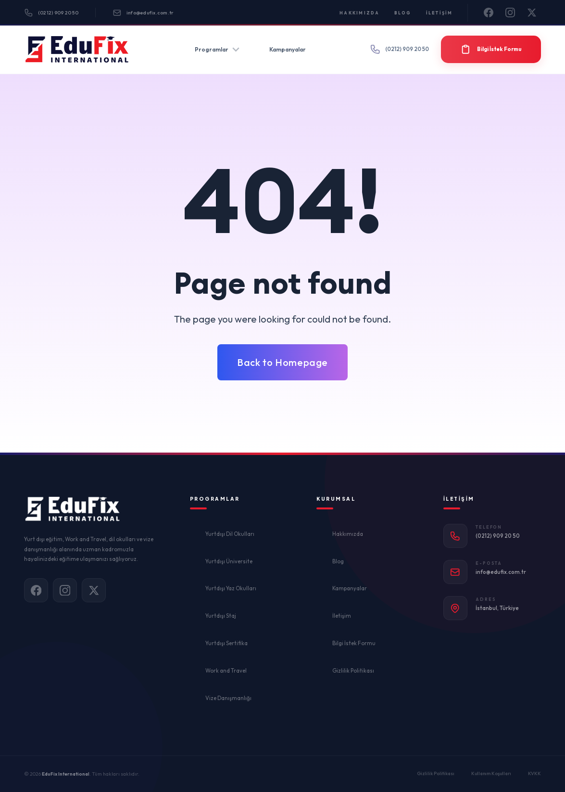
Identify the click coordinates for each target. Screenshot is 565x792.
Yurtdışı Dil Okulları (229, 534)
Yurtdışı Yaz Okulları (230, 588)
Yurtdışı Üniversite (228, 561)
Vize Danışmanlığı (228, 698)
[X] (532, 13)
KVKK (534, 773)
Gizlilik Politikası (353, 670)
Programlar (217, 49)
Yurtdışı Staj (220, 615)
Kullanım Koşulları (491, 773)
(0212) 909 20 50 (51, 12)
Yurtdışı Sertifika (226, 643)
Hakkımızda (359, 12)
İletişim (439, 12)
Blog (403, 12)
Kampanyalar (287, 49)
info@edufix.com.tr (143, 12)
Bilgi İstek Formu (354, 643)
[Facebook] (489, 13)
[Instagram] (511, 13)
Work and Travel (226, 670)
